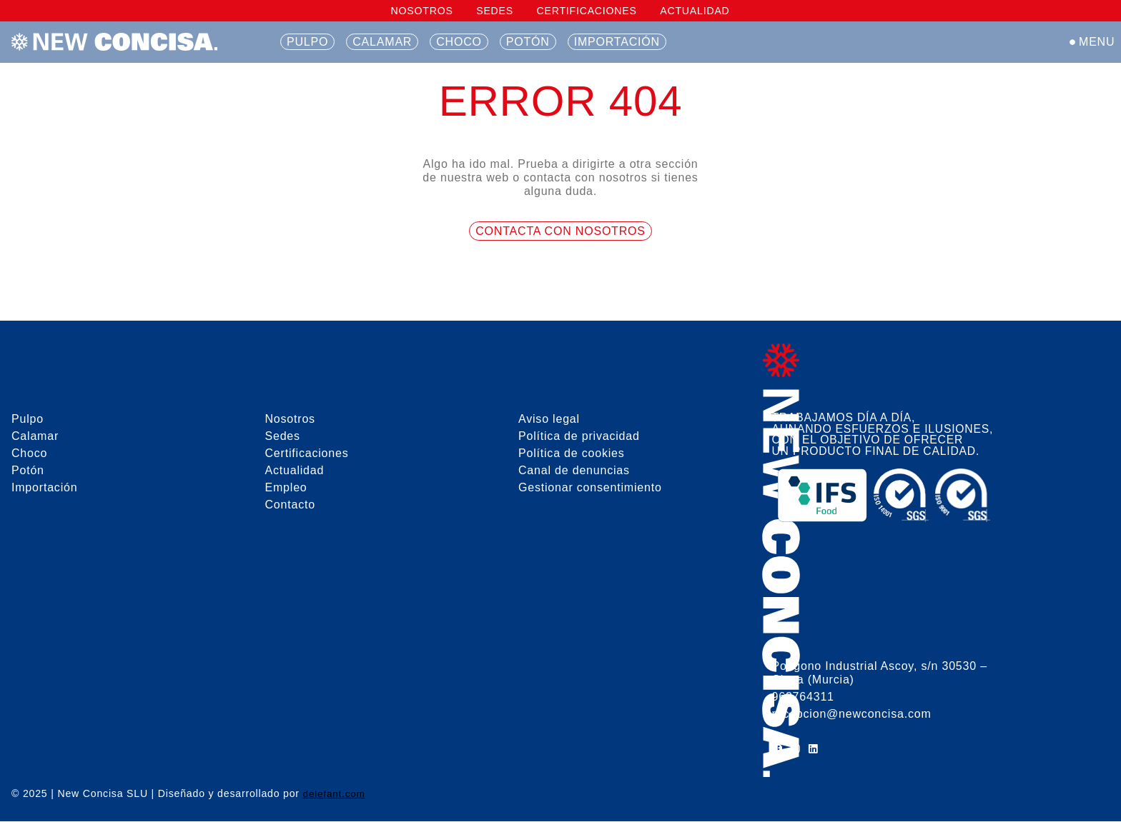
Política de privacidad (579, 436)
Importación (617, 42)
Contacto (290, 504)
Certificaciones (586, 11)
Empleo (286, 487)
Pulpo (307, 42)
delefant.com (335, 794)
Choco (459, 42)
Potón (528, 42)
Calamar (382, 42)
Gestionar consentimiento (590, 487)
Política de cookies (571, 453)
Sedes (494, 11)
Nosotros (422, 11)
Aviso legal (549, 419)
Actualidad (694, 11)
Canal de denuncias (574, 470)
